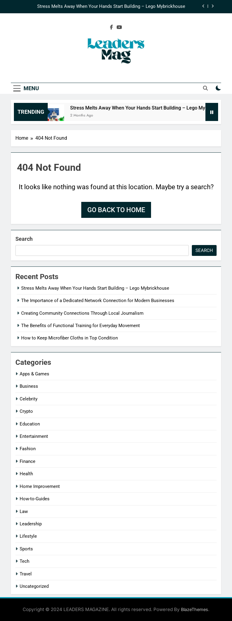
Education (30, 424)
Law (24, 511)
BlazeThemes (194, 609)
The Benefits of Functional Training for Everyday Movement (80, 325)
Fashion (28, 448)
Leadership (31, 524)
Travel (26, 574)
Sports (26, 549)
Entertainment (34, 436)
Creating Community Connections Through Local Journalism (82, 313)
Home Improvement (40, 486)
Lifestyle (28, 536)
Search (24, 239)
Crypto (26, 411)
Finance (27, 461)
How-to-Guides (35, 499)
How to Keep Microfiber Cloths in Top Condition (69, 338)
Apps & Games (34, 374)
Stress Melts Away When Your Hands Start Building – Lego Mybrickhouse (111, 6)
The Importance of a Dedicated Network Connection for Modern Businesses (97, 300)
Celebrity (28, 399)
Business (29, 386)
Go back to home (116, 210)
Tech (24, 561)
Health (26, 473)
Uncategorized (34, 586)
